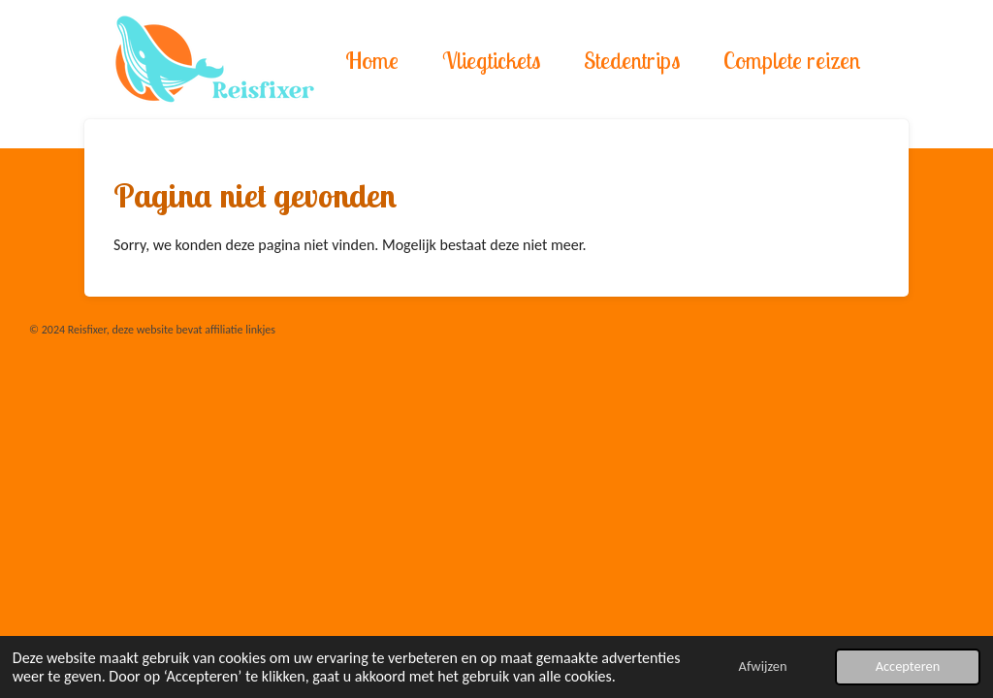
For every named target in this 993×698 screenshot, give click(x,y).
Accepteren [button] (908, 666)
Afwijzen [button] (763, 666)
